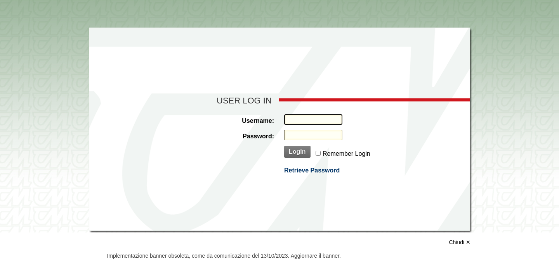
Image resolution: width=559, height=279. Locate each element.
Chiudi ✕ (459, 242)
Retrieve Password (312, 170)
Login (297, 151)
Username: (258, 120)
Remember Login (346, 153)
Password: (258, 136)
